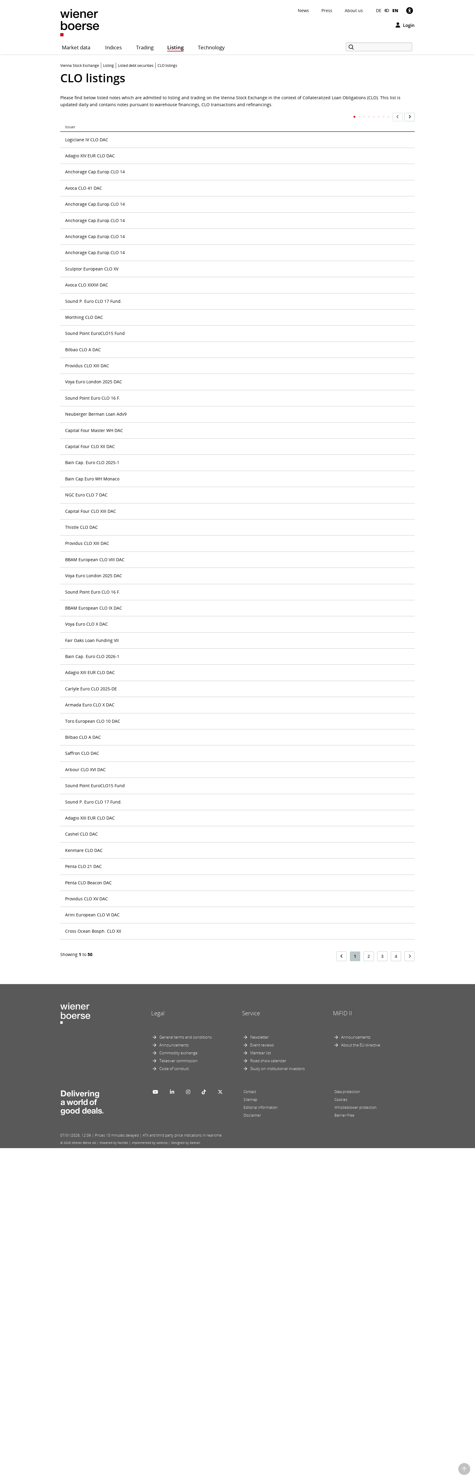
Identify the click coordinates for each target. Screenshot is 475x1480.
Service (251, 1345)
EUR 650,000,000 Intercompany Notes (170, 1141)
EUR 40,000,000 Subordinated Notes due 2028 (179, 775)
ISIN (251, 114)
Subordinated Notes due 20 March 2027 (173, 1233)
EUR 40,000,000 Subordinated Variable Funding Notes (187, 843)
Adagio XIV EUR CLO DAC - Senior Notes (173, 156)
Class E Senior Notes (153, 293)
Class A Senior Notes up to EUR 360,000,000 (177, 201)
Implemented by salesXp (150, 1474)
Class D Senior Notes (153, 270)
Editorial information (260, 1439)
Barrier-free (344, 1447)
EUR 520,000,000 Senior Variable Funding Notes (181, 1096)
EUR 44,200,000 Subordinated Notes (169, 1004)
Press (326, 10)
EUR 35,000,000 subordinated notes (168, 385)
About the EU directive (360, 1377)
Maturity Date (394, 117)
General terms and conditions (185, 1369)
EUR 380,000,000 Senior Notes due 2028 (173, 499)
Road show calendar (268, 1392)
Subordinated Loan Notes (158, 1187)
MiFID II (342, 1345)
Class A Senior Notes (153, 178)
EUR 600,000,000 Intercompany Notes (170, 1118)
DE (378, 10)
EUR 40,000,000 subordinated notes (168, 568)
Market (289, 114)
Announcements (174, 1377)
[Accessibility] (409, 10)
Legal (157, 1345)
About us (354, 10)
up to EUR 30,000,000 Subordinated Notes (176, 133)
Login (405, 25)
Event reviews (262, 1377)
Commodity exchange (178, 1384)
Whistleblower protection (355, 1439)
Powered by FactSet (114, 1474)
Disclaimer (252, 1447)
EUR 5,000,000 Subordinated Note (167, 1050)
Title (128, 114)
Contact (250, 1423)
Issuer (70, 114)
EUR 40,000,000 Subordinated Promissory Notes (181, 820)
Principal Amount (346, 117)
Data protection (347, 1423)
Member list (260, 1384)
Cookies (340, 1431)
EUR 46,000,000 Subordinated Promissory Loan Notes (187, 1027)
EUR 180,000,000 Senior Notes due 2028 (173, 362)
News (303, 10)
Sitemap (250, 1431)
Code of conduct (174, 1400)
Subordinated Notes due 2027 (163, 1256)
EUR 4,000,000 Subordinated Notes (168, 522)
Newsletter (259, 1369)
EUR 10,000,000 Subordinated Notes (169, 339)
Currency (377, 117)
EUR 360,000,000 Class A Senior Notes (170, 431)
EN (395, 10)
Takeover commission (178, 1392)
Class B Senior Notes (153, 224)
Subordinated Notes (153, 1210)
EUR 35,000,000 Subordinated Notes (169, 408)
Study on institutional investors (277, 1400)
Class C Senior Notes (153, 247)
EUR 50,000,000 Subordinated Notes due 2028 (179, 1073)
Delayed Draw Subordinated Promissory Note (179, 316)
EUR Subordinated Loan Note (162, 1164)
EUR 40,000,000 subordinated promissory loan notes (186, 797)
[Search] (379, 46)
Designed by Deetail (185, 1474)
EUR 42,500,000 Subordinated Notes (169, 981)
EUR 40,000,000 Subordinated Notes (169, 545)
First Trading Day (318, 117)
